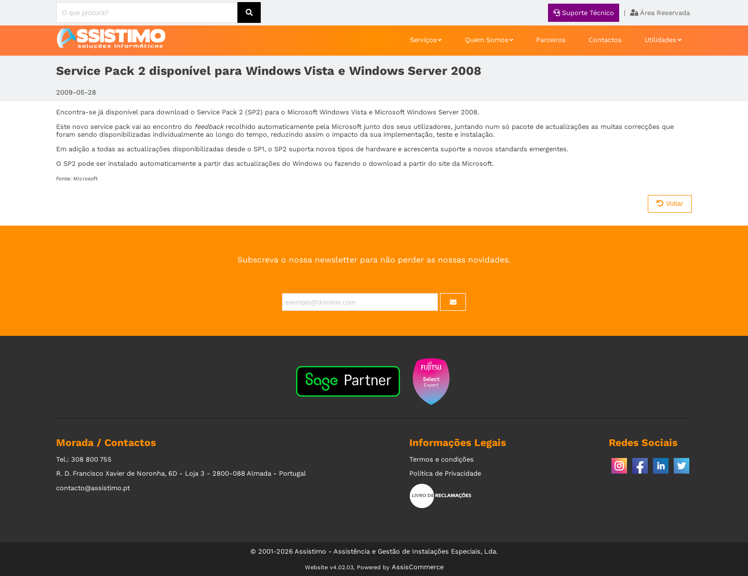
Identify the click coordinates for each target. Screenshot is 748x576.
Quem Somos (487, 40)
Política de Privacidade (445, 473)
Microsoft (85, 178)
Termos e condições (441, 459)
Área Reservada (660, 13)
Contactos (605, 40)
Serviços (423, 40)
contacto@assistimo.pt (93, 488)
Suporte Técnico (583, 13)
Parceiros (551, 40)
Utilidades (660, 40)
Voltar (670, 203)
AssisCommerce (418, 567)
